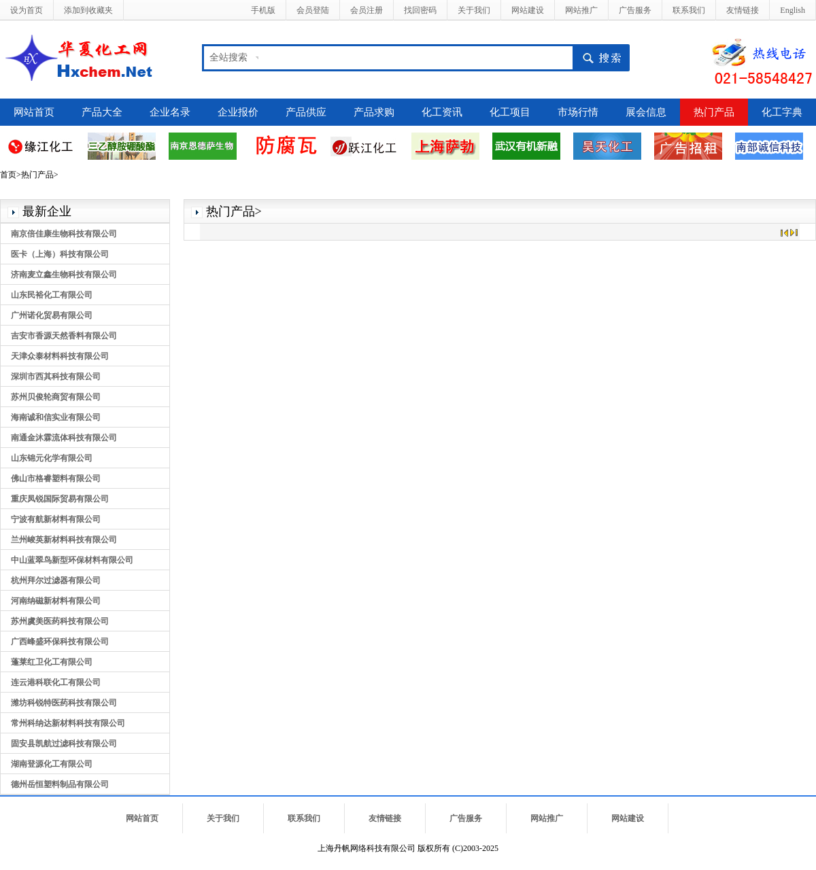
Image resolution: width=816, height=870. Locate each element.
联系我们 (689, 10)
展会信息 (646, 112)
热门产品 (714, 112)
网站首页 (34, 112)
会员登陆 (312, 10)
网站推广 (581, 10)
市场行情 (578, 112)
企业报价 (238, 112)
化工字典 (782, 112)
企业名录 (170, 112)
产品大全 (102, 112)
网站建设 (527, 10)
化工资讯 (442, 112)
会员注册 (366, 10)
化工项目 (510, 112)
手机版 (263, 10)
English (792, 10)
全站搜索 (228, 57)
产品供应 (306, 112)
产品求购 (374, 112)
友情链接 (742, 10)
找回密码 (420, 10)
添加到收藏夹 (88, 10)
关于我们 (474, 10)
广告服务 (635, 10)
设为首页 (26, 10)
